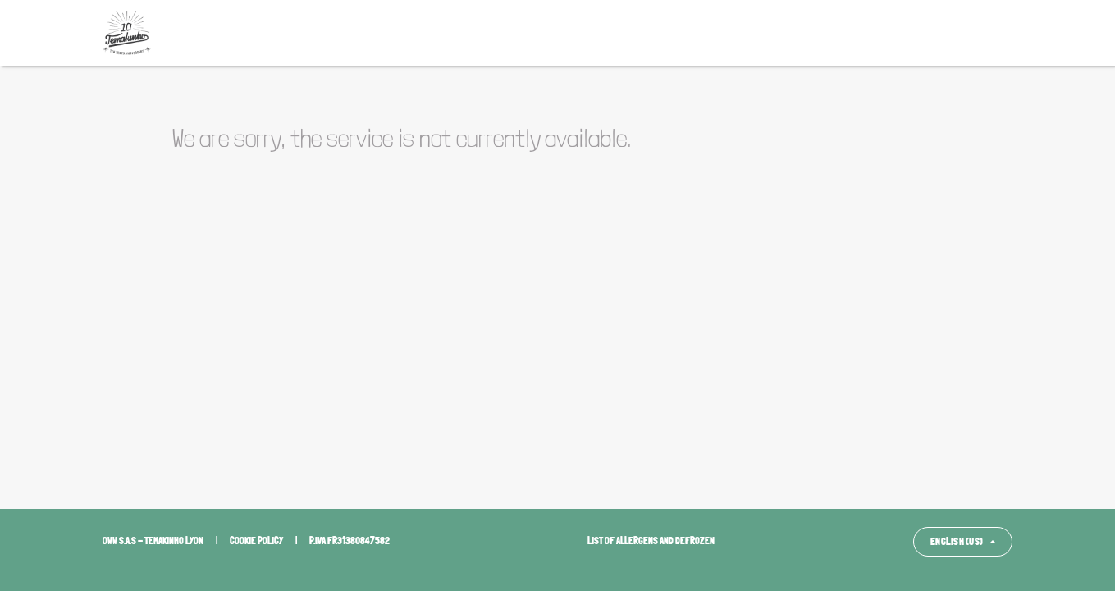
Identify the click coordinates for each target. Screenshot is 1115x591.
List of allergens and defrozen (651, 541)
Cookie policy (256, 541)
